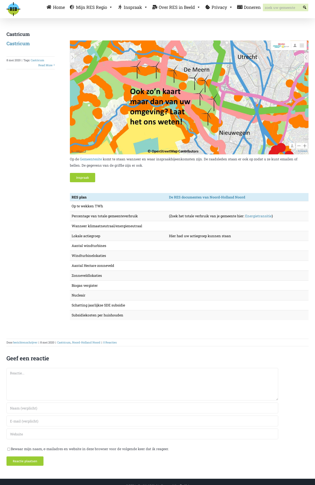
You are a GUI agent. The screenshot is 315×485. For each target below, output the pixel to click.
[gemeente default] (189, 42)
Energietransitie (258, 216)
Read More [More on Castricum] (45, 65)
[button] (304, 7)
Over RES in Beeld (180, 7)
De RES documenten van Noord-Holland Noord (207, 197)
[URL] (142, 434)
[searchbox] (285, 7)
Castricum (18, 43)
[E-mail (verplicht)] (142, 421)
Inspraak (136, 7)
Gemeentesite (91, 159)
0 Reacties (110, 342)
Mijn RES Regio (94, 7)
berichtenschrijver (25, 342)
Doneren (252, 7)
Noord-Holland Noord (86, 342)
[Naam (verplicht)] (142, 408)
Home (59, 7)
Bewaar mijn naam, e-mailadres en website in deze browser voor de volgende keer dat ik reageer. (90, 448)
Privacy (222, 7)
